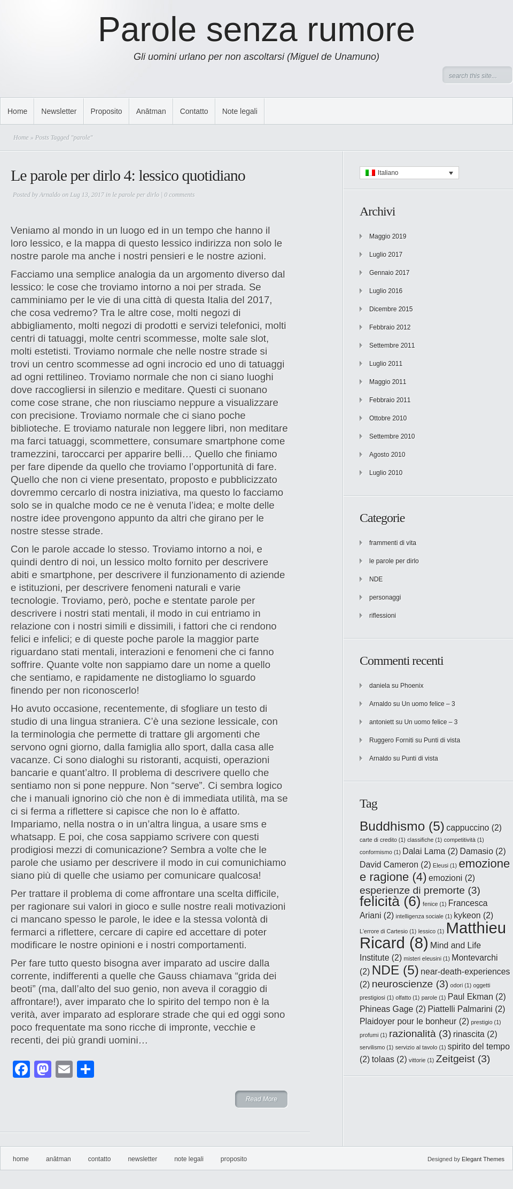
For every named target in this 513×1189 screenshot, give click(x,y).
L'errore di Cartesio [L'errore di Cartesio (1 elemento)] (388, 931)
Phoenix (411, 685)
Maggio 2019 (387, 236)
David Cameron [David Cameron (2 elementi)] (395, 864)
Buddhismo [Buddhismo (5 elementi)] (402, 826)
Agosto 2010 (387, 454)
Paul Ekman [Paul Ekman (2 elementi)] (477, 996)
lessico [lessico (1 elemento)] (431, 931)
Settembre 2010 (392, 436)
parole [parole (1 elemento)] (434, 997)
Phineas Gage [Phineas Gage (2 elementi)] (393, 1009)
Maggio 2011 (387, 382)
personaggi (385, 597)
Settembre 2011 (392, 345)
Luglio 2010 (385, 473)
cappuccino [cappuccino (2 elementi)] (474, 827)
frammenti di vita (392, 543)
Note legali (240, 111)
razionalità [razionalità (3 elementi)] (420, 1033)
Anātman (151, 111)
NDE (376, 579)
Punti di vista (442, 740)
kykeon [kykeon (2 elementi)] (473, 915)
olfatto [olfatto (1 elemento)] (407, 997)
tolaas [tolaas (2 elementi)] (389, 1059)
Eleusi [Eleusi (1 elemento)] (445, 865)
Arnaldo (50, 194)
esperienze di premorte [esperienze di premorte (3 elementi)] (420, 890)
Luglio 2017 (385, 254)
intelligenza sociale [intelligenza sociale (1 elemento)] (424, 916)
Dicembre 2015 (391, 309)
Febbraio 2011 (389, 400)
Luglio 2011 (385, 363)
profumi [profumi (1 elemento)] (373, 1035)
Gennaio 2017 (389, 273)
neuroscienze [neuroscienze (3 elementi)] (410, 983)
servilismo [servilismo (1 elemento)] (376, 1047)
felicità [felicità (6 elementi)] (390, 901)
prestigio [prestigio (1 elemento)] (486, 1022)
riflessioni (382, 615)
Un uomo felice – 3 (428, 704)
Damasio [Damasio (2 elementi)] (483, 851)
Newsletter (58, 111)
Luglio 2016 (385, 291)
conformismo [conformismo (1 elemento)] (380, 852)
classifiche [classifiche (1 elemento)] (424, 840)
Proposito (106, 111)
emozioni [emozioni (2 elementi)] (452, 878)
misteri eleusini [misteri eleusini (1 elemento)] (427, 958)
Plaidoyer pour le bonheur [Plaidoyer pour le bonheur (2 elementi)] (414, 1021)
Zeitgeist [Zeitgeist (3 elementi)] (463, 1058)
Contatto (194, 111)
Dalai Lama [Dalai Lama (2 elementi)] (430, 851)
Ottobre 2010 (388, 418)
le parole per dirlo (135, 194)
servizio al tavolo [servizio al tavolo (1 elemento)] (420, 1047)
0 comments (179, 194)
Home (17, 111)
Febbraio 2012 (389, 327)
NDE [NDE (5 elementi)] (395, 970)
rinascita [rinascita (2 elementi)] (475, 1034)
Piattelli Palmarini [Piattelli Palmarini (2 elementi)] (466, 1009)
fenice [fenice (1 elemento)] (434, 904)
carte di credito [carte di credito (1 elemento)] (383, 840)
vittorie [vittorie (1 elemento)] (421, 1060)
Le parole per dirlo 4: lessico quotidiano (128, 175)
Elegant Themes (483, 1159)
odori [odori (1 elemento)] (461, 985)
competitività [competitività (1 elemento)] (464, 840)
